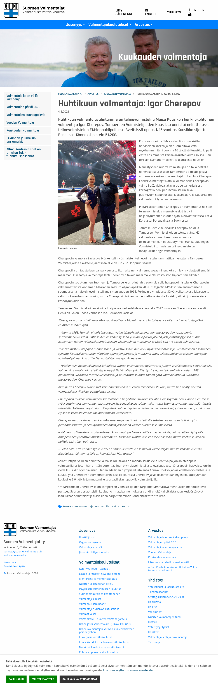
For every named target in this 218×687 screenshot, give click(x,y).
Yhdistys (174, 12)
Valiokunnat (155, 612)
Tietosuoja (10, 562)
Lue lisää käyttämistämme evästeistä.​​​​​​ (128, 670)
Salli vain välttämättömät (79, 679)
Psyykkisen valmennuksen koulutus (100, 588)
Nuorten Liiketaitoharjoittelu (96, 583)
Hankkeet (153, 632)
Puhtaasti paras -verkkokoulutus (98, 652)
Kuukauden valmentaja (117, 93)
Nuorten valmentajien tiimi (164, 617)
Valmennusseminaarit (92, 604)
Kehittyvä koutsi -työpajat (94, 568)
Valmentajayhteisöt (90, 547)
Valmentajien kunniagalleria (25, 115)
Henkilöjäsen (87, 537)
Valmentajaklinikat (90, 599)
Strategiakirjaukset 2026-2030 (166, 597)
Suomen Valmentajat (70, 93)
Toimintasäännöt (158, 592)
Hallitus (152, 607)
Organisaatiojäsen (90, 542)
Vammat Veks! (87, 614)
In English (151, 12)
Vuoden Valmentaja (20, 122)
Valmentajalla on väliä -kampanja (23, 97)
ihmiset (111, 506)
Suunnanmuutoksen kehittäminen (99, 593)
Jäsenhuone (196, 12)
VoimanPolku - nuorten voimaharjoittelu (103, 619)
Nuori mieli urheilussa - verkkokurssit (101, 647)
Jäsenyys (76, 25)
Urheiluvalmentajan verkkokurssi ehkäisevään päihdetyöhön (106, 630)
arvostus (124, 506)
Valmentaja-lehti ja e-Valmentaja (167, 637)
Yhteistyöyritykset (158, 627)
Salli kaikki (16, 679)
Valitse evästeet (43, 679)
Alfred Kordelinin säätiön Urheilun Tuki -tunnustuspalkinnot (23, 153)
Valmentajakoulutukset (110, 25)
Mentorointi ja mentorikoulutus (98, 578)
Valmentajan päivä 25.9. (23, 107)
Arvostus (144, 25)
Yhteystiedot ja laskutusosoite (166, 586)
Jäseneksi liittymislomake (94, 552)
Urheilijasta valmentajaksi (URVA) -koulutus (105, 624)
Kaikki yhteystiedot (15, 555)
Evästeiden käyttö (14, 566)
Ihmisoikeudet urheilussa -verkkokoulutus (104, 642)
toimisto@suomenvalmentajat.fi (23, 551)
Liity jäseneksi (124, 12)
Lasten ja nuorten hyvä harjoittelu (99, 573)
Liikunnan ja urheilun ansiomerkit (21, 140)
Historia (153, 622)
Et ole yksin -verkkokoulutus (95, 637)
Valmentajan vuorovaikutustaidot (99, 609)
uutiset (100, 506)
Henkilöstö (154, 602)
